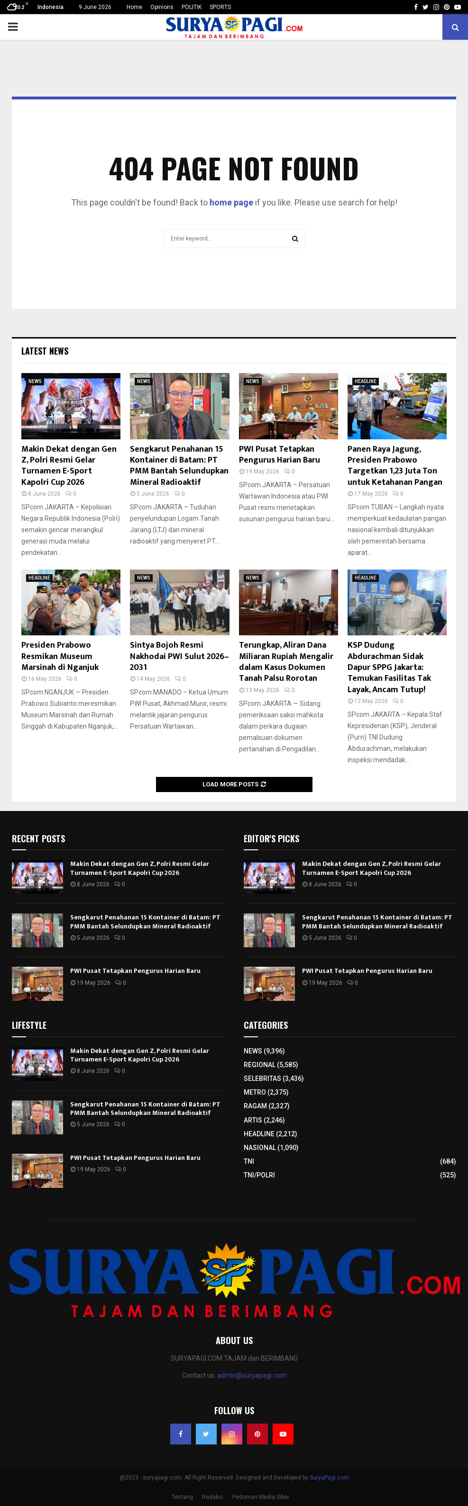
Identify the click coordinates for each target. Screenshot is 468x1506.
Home (134, 7)
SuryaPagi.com (329, 1477)
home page (231, 202)
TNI (249, 1161)
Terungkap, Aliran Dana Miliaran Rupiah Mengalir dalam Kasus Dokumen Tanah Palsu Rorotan (286, 662)
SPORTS (220, 7)
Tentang (182, 1497)
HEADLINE (365, 381)
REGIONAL (259, 1065)
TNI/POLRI (259, 1175)
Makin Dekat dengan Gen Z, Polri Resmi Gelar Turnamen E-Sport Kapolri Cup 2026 (69, 466)
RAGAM (255, 1106)
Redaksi (212, 1497)
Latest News (44, 351)
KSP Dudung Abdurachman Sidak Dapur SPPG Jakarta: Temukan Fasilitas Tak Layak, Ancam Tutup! (389, 667)
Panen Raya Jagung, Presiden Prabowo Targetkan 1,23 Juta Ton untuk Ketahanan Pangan (395, 466)
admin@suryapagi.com (251, 1375)
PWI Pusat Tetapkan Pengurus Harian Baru (279, 454)
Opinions (162, 7)
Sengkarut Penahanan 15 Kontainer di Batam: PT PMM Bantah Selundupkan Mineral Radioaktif (179, 466)
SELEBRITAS (262, 1078)
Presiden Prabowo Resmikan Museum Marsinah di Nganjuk (60, 656)
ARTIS (253, 1120)
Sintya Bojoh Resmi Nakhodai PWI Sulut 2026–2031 (179, 656)
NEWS (35, 381)
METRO (255, 1092)
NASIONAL (260, 1147)
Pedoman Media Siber (260, 1497)
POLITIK (192, 7)
